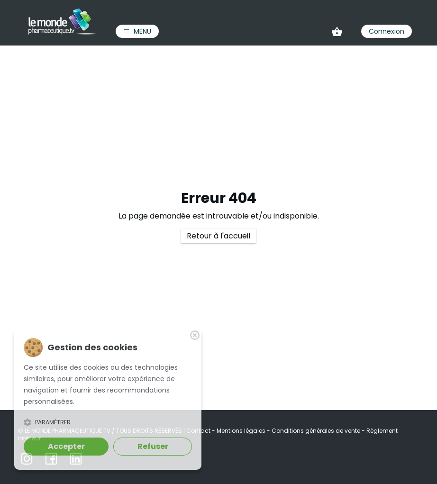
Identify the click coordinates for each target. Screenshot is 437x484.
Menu (137, 31)
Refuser (152, 446)
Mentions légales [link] (242, 431)
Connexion (386, 31)
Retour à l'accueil (218, 235)
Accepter (66, 446)
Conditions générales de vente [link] (317, 431)
